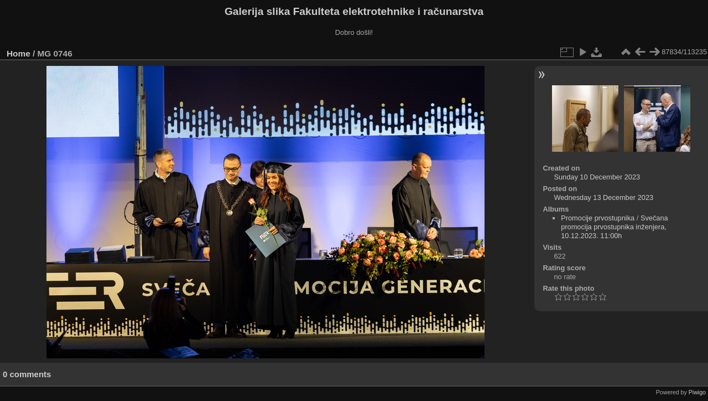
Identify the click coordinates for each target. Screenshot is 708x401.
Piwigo (697, 392)
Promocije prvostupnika (597, 218)
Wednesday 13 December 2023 (603, 197)
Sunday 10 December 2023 (597, 177)
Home (18, 53)
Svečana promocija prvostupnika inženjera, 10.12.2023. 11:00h (614, 227)
